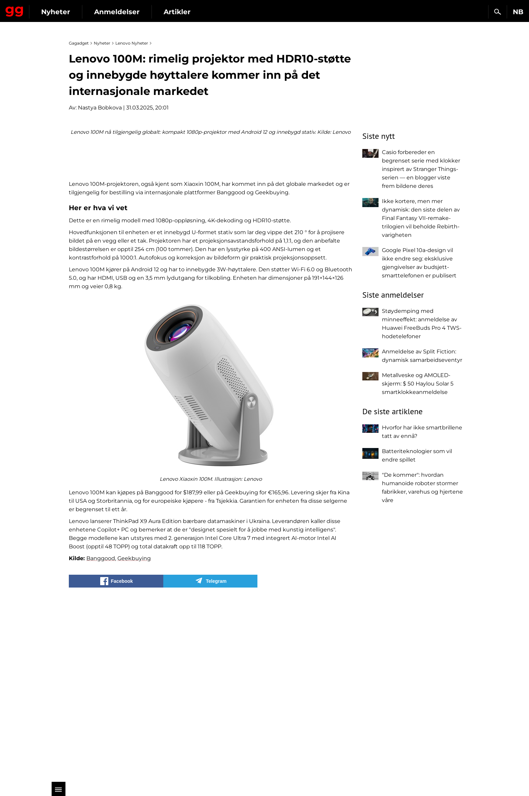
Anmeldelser (178, 12)
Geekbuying (134, 735)
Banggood (100, 735)
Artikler (238, 12)
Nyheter (117, 12)
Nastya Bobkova (100, 107)
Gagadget (45, 9)
